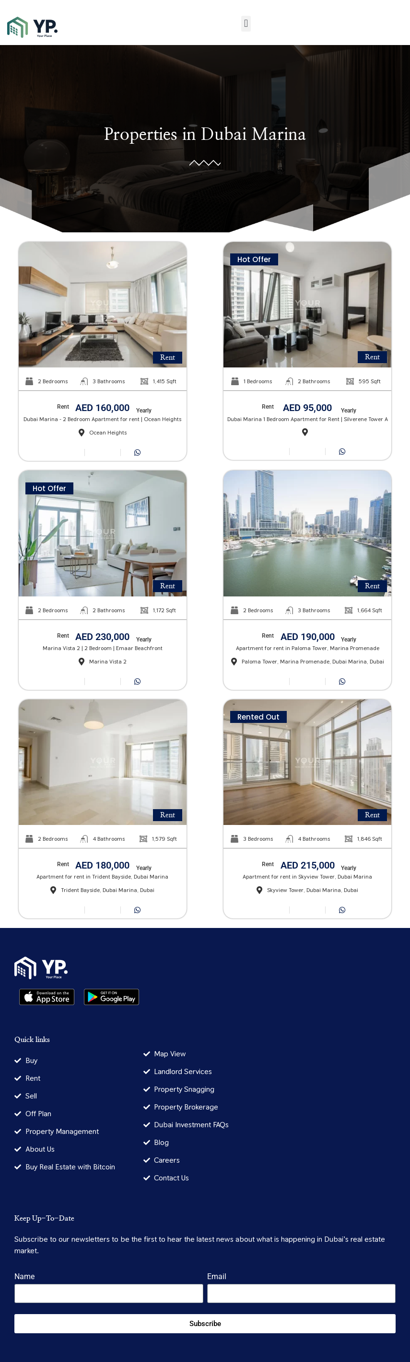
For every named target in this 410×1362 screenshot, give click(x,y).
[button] (245, 24)
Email (216, 1277)
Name (24, 1277)
